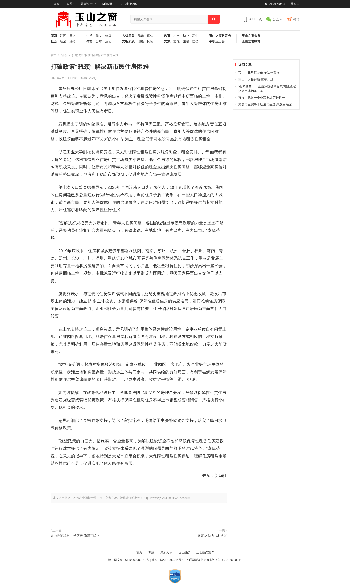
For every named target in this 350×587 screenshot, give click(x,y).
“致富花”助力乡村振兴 (212, 535)
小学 (176, 35)
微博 (296, 19)
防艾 (99, 35)
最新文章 (87, 4)
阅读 (150, 41)
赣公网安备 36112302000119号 (128, 560)
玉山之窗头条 (251, 35)
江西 (63, 35)
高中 (195, 35)
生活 (89, 35)
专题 (69, 4)
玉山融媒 (107, 4)
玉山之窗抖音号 (220, 35)
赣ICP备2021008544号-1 (168, 560)
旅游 (186, 41)
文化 (176, 41)
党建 (141, 35)
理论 (141, 41)
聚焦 (150, 35)
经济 (63, 41)
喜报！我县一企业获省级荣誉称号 (261, 97)
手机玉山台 (217, 41)
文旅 (167, 41)
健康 (108, 35)
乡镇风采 (128, 35)
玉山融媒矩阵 (128, 4)
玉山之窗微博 (251, 41)
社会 (54, 41)
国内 (72, 35)
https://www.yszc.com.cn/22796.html (167, 498)
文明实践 (128, 41)
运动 (108, 41)
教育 (167, 35)
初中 (186, 35)
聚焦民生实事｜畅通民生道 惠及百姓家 (265, 104)
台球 (99, 41)
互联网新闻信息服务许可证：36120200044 (214, 560)
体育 (89, 41)
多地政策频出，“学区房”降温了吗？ (75, 535)
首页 (57, 4)
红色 (195, 41)
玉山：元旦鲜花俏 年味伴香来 (259, 73)
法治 (72, 41)
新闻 (54, 35)
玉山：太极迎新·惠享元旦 (255, 79)
